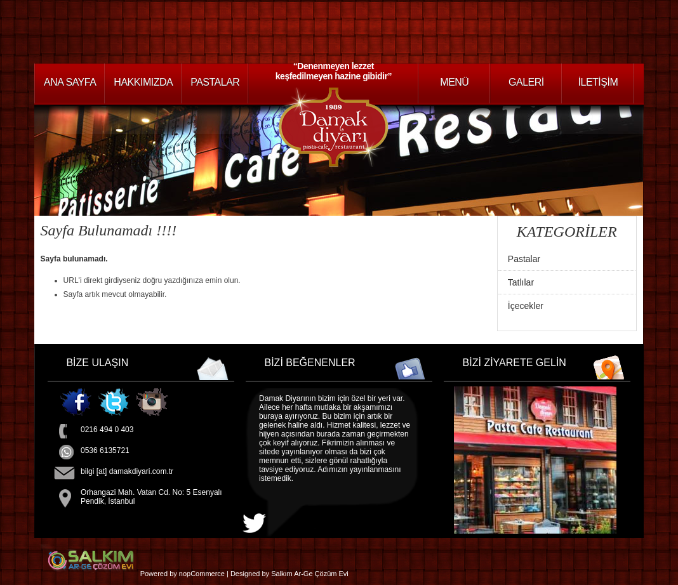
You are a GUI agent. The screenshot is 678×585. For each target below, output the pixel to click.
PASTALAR (214, 82)
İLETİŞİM (598, 82)
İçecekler (525, 306)
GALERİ (526, 82)
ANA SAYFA (70, 82)
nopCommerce (202, 573)
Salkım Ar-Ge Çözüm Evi (310, 573)
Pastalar (524, 259)
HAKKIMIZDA (143, 82)
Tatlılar (521, 282)
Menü (454, 82)
